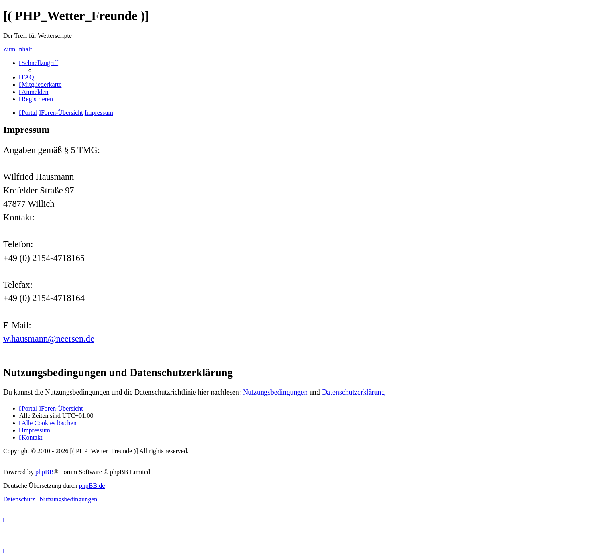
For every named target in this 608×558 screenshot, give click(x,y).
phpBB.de (92, 485)
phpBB (44, 471)
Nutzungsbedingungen (275, 392)
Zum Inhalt (17, 49)
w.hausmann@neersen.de (48, 339)
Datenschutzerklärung (353, 392)
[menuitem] (26, 77)
